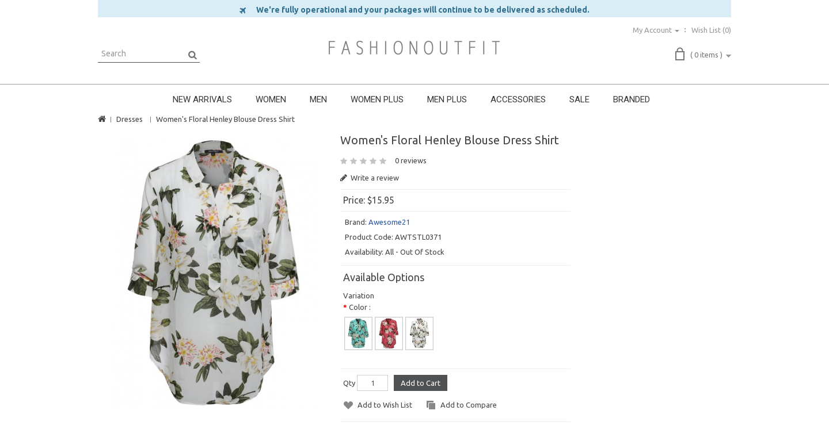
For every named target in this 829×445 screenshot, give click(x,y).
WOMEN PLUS (377, 99)
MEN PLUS (447, 99)
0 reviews (411, 160)
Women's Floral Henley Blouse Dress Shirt (225, 119)
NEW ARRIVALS (202, 99)
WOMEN (271, 99)
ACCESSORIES (518, 99)
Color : (360, 307)
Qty (349, 383)
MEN (318, 99)
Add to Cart (420, 383)
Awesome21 (389, 222)
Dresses (129, 119)
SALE (579, 99)
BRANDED (631, 99)
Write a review (369, 178)
